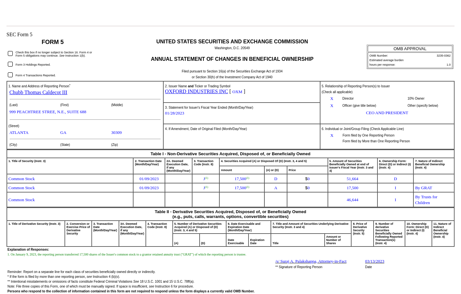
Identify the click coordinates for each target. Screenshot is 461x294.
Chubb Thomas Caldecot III (38, 92)
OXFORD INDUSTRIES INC (196, 91)
